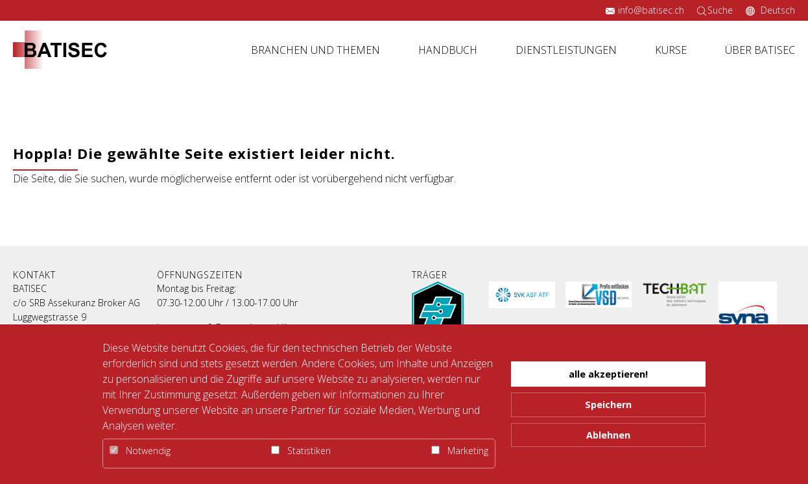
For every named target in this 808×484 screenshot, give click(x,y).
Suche (720, 10)
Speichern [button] (608, 404)
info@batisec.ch (651, 10)
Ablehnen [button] (608, 435)
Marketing (459, 450)
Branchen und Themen (315, 50)
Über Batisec (760, 50)
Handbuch (447, 50)
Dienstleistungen (566, 50)
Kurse (671, 50)
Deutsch (776, 10)
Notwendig (140, 450)
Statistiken (301, 450)
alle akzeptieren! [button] (608, 374)
